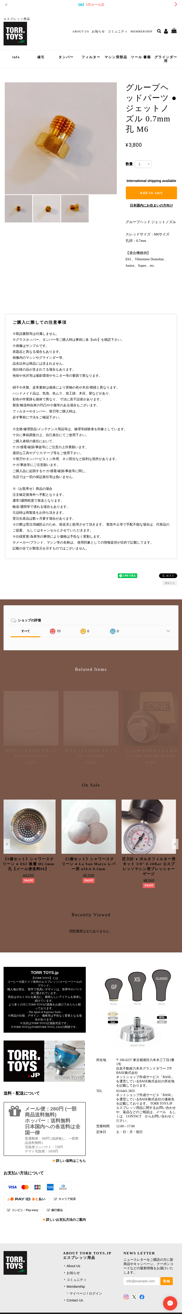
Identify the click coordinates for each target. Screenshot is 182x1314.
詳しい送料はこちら (71, 1161)
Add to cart (151, 193)
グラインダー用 (166, 59)
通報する (169, 583)
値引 (41, 57)
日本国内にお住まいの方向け (151, 205)
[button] (7, 844)
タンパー (66, 57)
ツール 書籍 (141, 57)
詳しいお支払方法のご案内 (66, 1219)
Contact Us (75, 1300)
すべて (25, 631)
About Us (80, 31)
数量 (129, 164)
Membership (141, 31)
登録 (166, 1281)
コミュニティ (118, 31)
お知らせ (98, 31)
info (16, 57)
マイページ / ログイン (85, 1293)
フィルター (91, 57)
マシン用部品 (116, 57)
